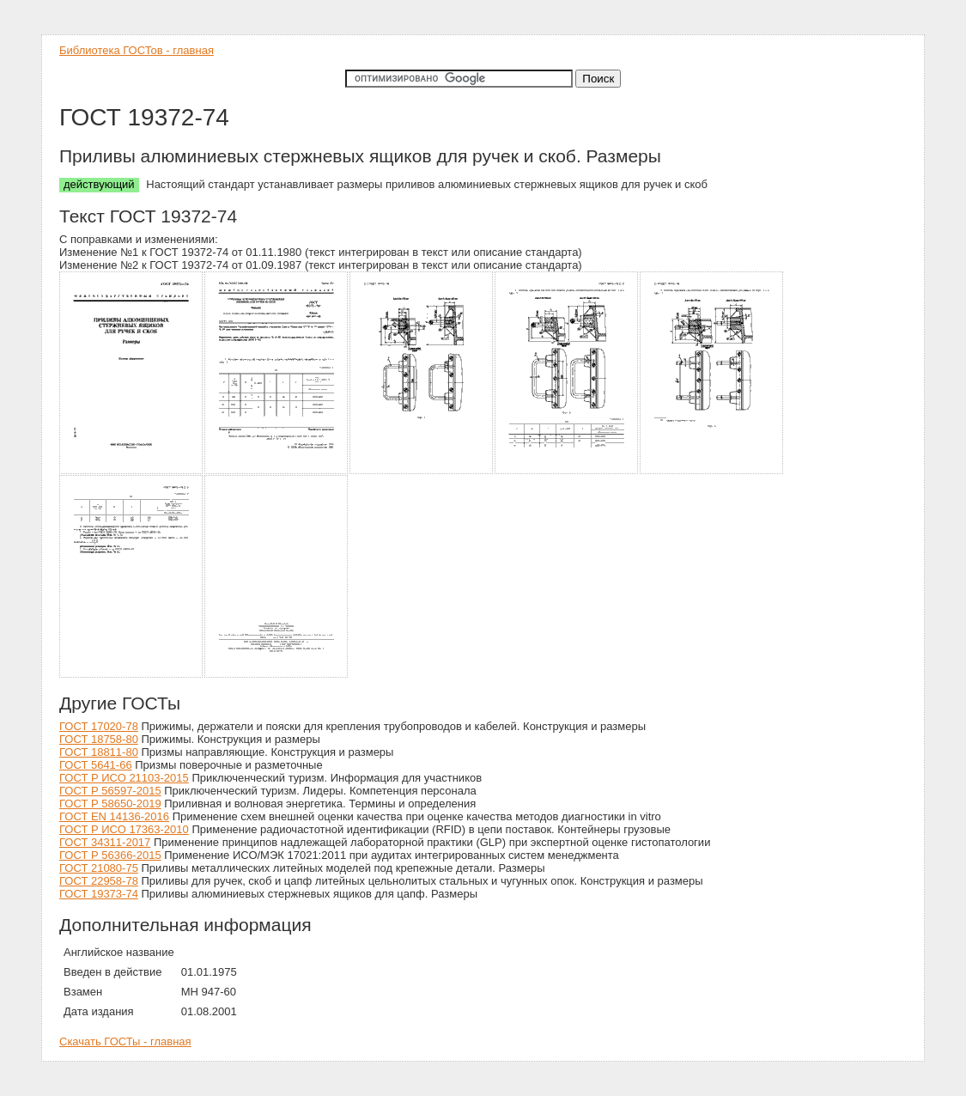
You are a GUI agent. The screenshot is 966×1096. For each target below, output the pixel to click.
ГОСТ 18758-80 (98, 739)
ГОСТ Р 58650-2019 (110, 803)
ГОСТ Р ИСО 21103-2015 (124, 777)
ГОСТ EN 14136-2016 (114, 816)
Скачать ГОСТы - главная (125, 1041)
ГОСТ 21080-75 (98, 868)
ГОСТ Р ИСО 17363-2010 (124, 829)
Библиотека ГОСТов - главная (136, 50)
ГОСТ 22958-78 (98, 880)
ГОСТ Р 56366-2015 (110, 855)
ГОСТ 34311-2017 (104, 842)
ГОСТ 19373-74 (98, 893)
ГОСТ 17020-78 (98, 726)
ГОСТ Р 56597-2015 (110, 790)
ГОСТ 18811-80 (98, 752)
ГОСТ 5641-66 (95, 764)
